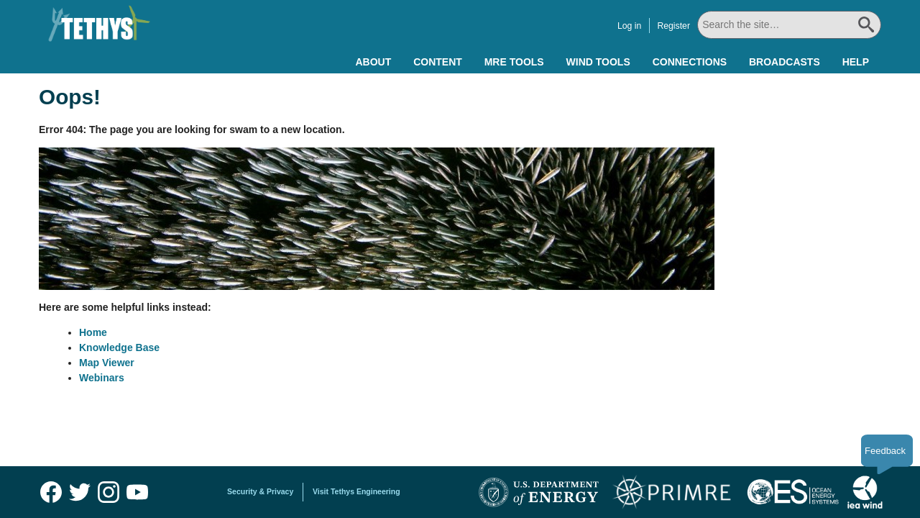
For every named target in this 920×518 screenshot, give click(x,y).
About (373, 62)
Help (855, 62)
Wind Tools (598, 62)
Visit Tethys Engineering (356, 491)
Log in (629, 26)
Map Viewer (106, 362)
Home (93, 332)
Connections (690, 62)
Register (673, 26)
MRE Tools (514, 62)
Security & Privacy (260, 491)
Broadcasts (784, 62)
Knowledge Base (119, 347)
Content (437, 62)
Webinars (101, 377)
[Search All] (789, 25)
